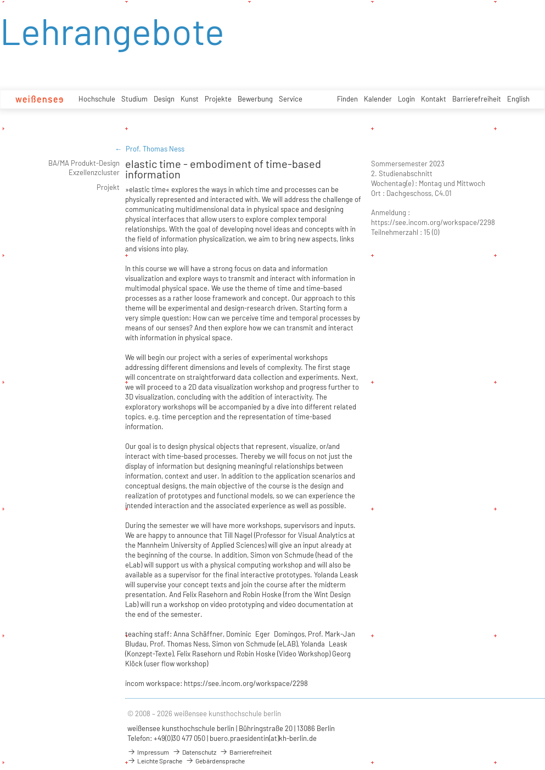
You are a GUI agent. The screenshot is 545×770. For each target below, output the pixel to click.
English (518, 98)
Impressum (148, 752)
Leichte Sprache (154, 761)
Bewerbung (255, 98)
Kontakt (433, 98)
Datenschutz (194, 752)
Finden (347, 98)
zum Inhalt (0, 0)
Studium (134, 98)
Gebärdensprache (215, 761)
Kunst (190, 98)
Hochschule (96, 98)
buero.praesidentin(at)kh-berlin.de (263, 738)
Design (164, 98)
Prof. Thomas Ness (155, 148)
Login (406, 98)
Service (290, 98)
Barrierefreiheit (476, 98)
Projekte (218, 98)
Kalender (378, 98)
